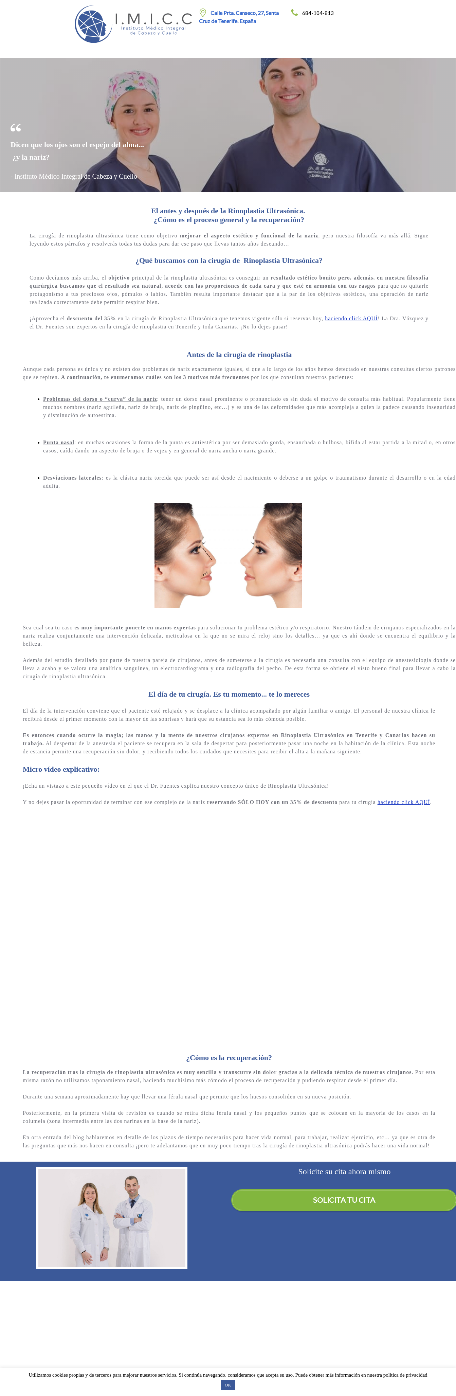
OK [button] (228, 1385)
